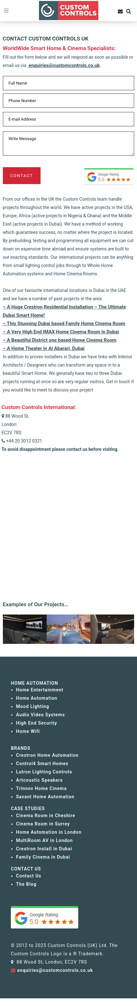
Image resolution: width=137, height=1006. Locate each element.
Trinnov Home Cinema (41, 788)
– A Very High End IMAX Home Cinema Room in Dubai (61, 332)
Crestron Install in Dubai (44, 848)
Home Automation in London (48, 832)
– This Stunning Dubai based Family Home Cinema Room (64, 323)
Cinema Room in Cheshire (45, 815)
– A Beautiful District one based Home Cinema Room (60, 340)
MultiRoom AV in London (44, 840)
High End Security (36, 723)
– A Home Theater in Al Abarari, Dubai (44, 348)
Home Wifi (28, 731)
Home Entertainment (39, 689)
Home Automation (36, 698)
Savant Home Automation (45, 796)
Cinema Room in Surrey (43, 823)
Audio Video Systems (40, 714)
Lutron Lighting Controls (44, 771)
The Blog (26, 884)
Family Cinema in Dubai (43, 857)
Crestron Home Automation (47, 755)
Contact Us (28, 875)
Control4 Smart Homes (42, 763)
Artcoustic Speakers (39, 780)
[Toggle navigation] (6, 10)
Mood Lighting (32, 706)
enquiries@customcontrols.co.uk (63, 65)
